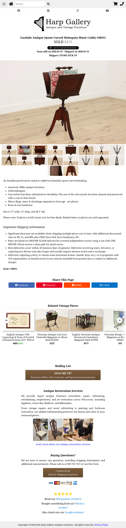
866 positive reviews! (69, 499)
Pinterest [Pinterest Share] (49, 285)
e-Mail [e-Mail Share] (104, 285)
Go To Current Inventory (63, 47)
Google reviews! (74, 512)
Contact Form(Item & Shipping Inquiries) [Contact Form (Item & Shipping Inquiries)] (63, 472)
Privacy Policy (101, 524)
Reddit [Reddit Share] (77, 285)
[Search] (30, 3)
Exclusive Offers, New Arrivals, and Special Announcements (63, 375)
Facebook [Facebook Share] (21, 285)
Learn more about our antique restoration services (63, 444)
